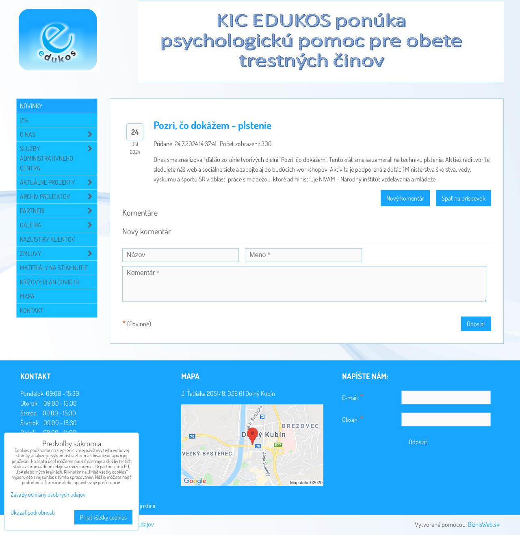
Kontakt (31, 310)
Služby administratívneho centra (58, 158)
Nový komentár (405, 198)
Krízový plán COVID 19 (49, 282)
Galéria (58, 225)
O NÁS (58, 134)
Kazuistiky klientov (47, 239)
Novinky (31, 106)
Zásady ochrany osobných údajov (48, 494)
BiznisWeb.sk (483, 524)
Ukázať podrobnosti (33, 512)
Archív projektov (58, 196)
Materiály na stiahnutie (54, 268)
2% (24, 120)
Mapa (27, 296)
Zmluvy (58, 253)
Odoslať (476, 324)
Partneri (58, 211)
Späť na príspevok (463, 198)
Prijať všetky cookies (103, 517)
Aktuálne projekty (58, 182)
